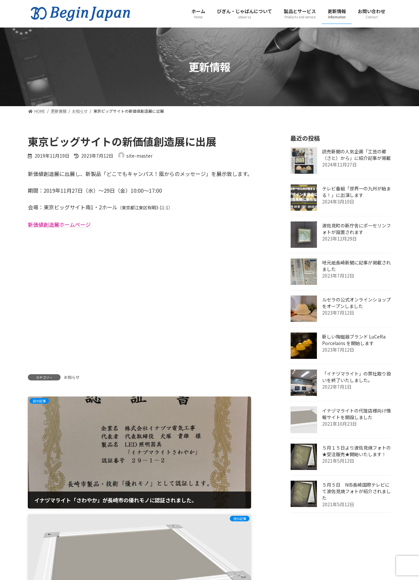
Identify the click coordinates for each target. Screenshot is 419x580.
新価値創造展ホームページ (59, 224)
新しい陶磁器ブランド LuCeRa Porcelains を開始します (354, 339)
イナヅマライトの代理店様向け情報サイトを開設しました (356, 413)
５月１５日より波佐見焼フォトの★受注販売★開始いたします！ (356, 450)
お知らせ (72, 377)
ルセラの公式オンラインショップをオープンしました (356, 302)
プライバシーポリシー (101, 550)
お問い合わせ (49, 550)
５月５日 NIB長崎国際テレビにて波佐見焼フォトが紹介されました (356, 491)
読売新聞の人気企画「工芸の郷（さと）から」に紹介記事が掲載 (356, 154)
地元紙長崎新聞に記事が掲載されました (356, 265)
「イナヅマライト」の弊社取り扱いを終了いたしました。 (356, 376)
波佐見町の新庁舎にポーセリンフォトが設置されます (356, 228)
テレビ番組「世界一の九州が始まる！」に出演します (356, 191)
